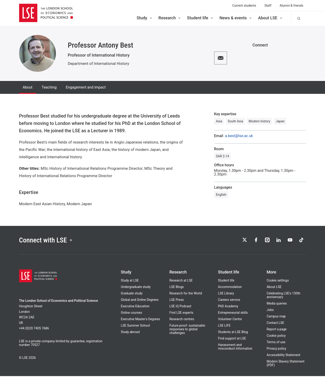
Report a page (277, 330)
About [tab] (28, 87)
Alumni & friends (291, 5)
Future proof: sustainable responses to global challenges (187, 330)
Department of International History (98, 63)
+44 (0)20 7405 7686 (34, 329)
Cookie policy (276, 336)
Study (145, 17)
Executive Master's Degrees (140, 320)
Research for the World (185, 294)
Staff (268, 5)
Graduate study (131, 294)
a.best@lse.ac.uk (239, 136)
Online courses (131, 313)
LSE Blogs (176, 288)
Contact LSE (275, 323)
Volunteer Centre (230, 320)
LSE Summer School (135, 326)
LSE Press (176, 300)
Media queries (277, 304)
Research (169, 17)
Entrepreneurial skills (233, 313)
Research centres (181, 320)
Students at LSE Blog (233, 333)
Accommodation (230, 288)
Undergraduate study (135, 288)
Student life (200, 17)
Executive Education (135, 307)
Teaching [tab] (49, 87)
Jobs (270, 311)
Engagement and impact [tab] (86, 87)
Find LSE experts (181, 313)
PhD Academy (228, 307)
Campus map (276, 317)
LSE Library (226, 294)
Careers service (229, 300)
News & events (235, 17)
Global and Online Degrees (139, 300)
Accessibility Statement (283, 356)
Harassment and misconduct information (235, 347)
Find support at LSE (232, 339)
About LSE (270, 17)
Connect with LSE (47, 240)
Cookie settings (278, 281)
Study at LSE (130, 281)
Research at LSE (181, 281)
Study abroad (130, 333)
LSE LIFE (224, 326)
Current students (244, 5)
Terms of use (276, 343)
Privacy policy (276, 349)
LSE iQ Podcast (180, 307)
